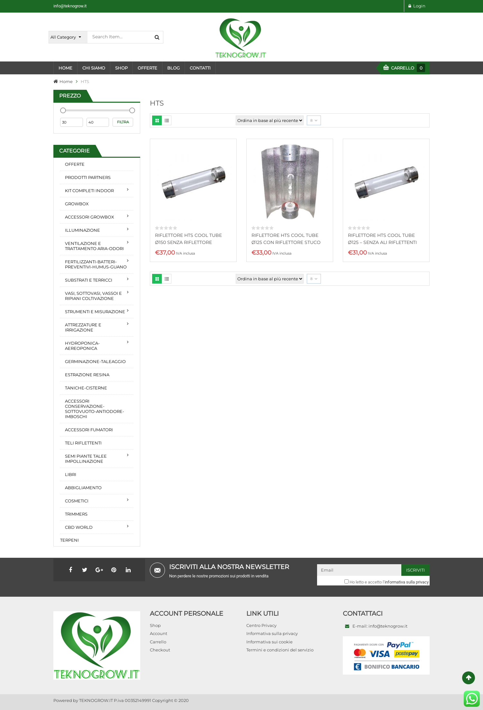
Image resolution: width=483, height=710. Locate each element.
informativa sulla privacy (407, 582)
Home (66, 81)
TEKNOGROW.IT (96, 700)
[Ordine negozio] (270, 120)
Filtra (123, 122)
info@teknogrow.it (70, 6)
